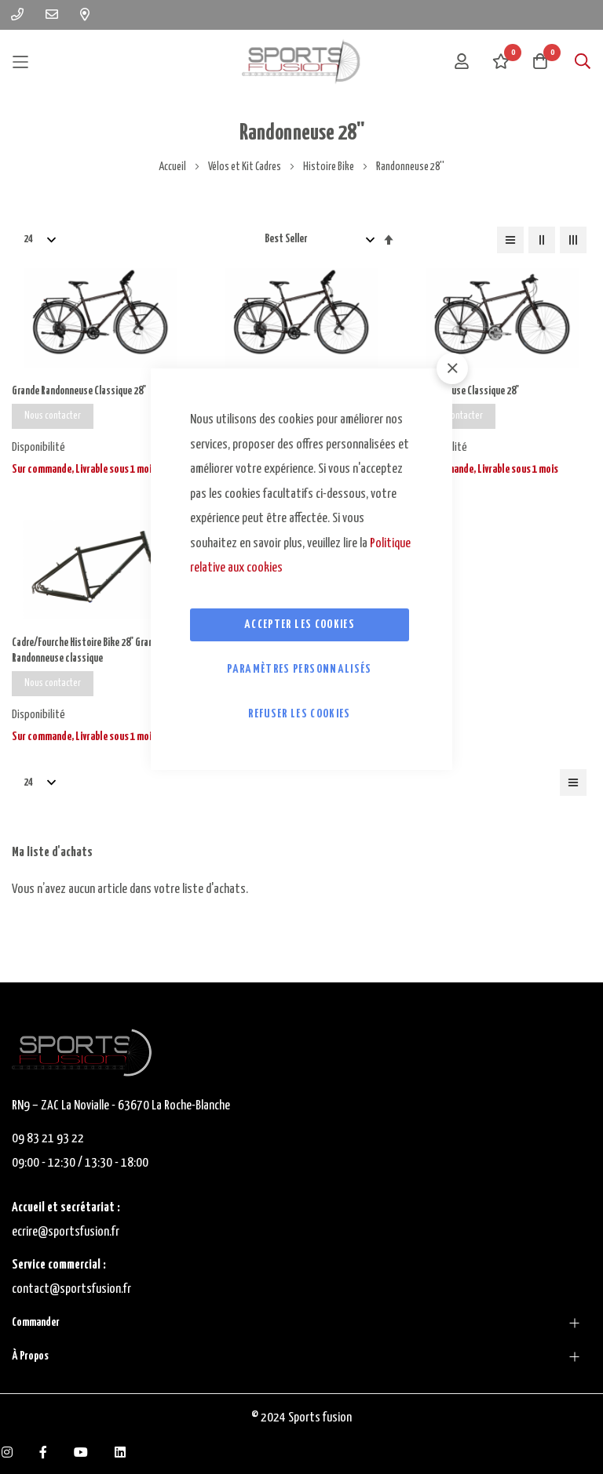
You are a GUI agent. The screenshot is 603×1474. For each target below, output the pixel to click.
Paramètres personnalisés (299, 669)
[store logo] (301, 61)
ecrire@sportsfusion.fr (65, 1232)
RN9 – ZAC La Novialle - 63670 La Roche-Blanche (121, 1106)
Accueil (173, 167)
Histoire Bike (329, 167)
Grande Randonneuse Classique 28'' (82, 392)
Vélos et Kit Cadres (245, 167)
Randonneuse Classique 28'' (469, 392)
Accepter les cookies (299, 624)
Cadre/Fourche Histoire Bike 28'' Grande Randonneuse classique (92, 652)
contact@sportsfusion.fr (72, 1289)
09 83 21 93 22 (48, 1138)
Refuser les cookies (299, 714)
